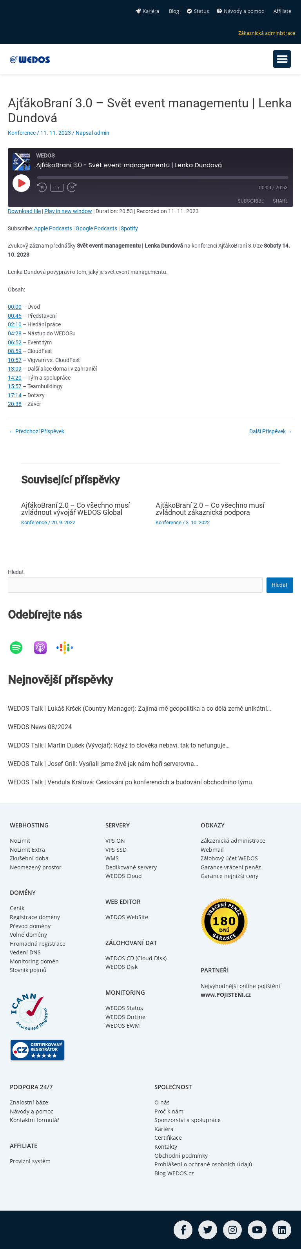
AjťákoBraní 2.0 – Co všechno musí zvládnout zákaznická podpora (210, 508)
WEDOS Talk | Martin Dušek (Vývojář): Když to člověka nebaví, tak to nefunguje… (119, 745)
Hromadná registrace (37, 943)
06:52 (15, 342)
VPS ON (115, 840)
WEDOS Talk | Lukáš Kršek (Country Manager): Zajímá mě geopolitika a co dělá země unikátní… (139, 708)
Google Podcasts (96, 228)
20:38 (15, 404)
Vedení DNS (25, 952)
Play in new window (68, 211)
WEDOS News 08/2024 (40, 727)
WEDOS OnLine (125, 1017)
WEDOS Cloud (123, 876)
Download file (24, 211)
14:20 (15, 378)
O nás (162, 1102)
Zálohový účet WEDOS (229, 858)
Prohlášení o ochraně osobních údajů (203, 1164)
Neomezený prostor (36, 867)
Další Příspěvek (270, 431)
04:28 (15, 333)
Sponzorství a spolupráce (187, 1120)
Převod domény (30, 926)
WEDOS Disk (121, 966)
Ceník (17, 908)
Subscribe (251, 200)
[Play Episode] (21, 183)
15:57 (15, 386)
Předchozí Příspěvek (36, 431)
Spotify (129, 228)
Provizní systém (30, 1161)
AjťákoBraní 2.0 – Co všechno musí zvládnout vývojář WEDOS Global (75, 508)
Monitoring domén (34, 961)
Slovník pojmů (28, 970)
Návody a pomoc (31, 1111)
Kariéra (164, 1129)
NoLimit (20, 840)
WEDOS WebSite (126, 917)
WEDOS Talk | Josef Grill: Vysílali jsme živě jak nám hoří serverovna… (103, 764)
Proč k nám (168, 1111)
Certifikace (168, 1137)
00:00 (15, 307)
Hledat (16, 572)
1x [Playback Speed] (58, 188)
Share (280, 200)
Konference (22, 133)
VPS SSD (116, 849)
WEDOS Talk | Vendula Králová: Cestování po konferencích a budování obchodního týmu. (131, 782)
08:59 (15, 351)
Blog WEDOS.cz (174, 1173)
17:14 (15, 395)
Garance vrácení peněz (231, 867)
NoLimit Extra (27, 849)
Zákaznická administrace (233, 840)
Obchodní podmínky (181, 1155)
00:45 (15, 316)
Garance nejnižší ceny (229, 876)
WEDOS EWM (122, 1025)
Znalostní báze (29, 1102)
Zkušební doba (29, 858)
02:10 (15, 324)
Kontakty (165, 1146)
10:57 (15, 360)
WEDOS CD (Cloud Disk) (136, 958)
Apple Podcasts (53, 228)
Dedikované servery (131, 867)
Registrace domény (35, 917)
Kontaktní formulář (35, 1120)
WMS (112, 858)
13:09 (15, 369)
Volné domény (28, 934)
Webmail (212, 849)
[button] (282, 59)
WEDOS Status (124, 1008)
